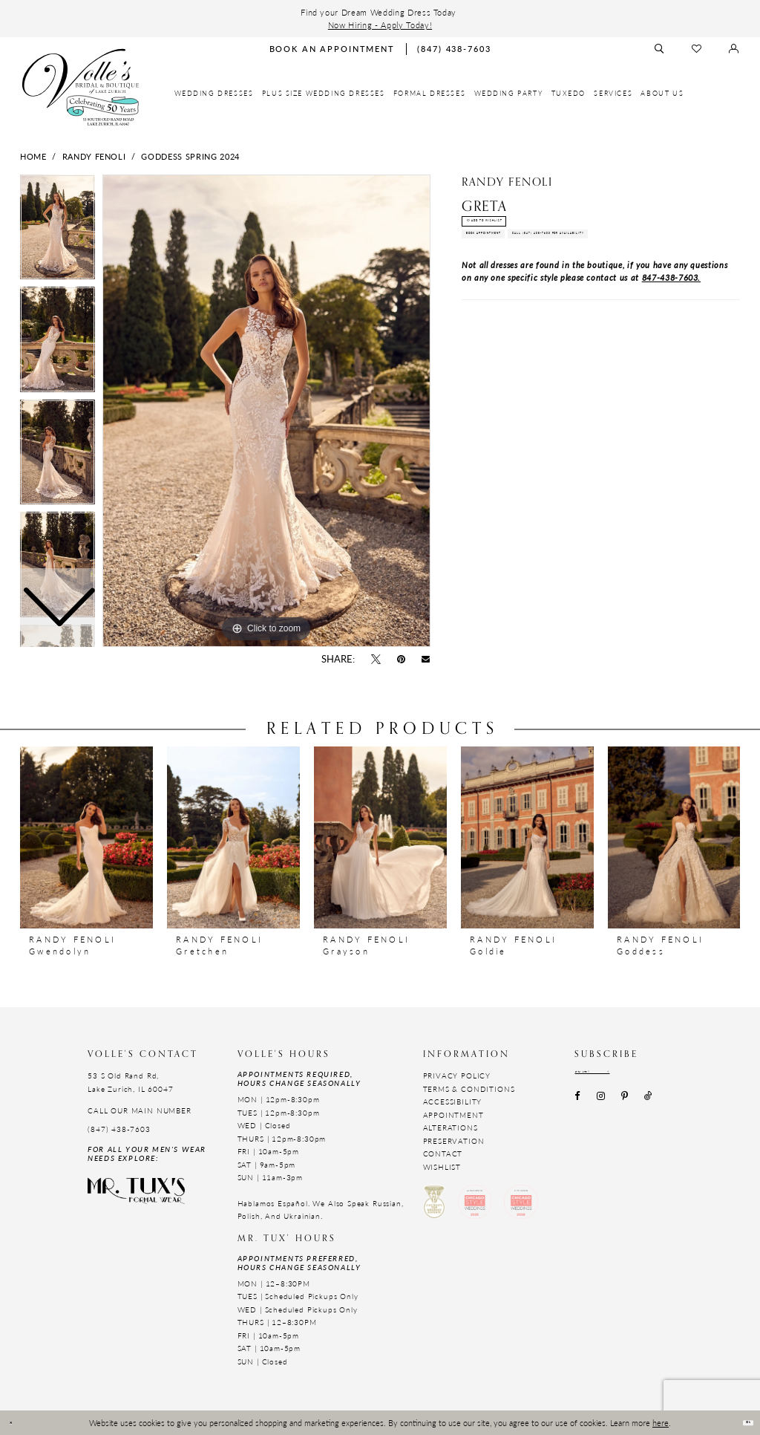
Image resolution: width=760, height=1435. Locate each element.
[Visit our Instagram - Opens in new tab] (600, 1105)
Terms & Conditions (469, 1089)
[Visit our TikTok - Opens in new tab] (648, 1105)
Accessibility (452, 1101)
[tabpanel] (266, 410)
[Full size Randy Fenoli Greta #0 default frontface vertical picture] (266, 410)
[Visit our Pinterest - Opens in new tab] (624, 1105)
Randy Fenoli (94, 156)
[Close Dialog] (18, 1423)
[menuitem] (214, 93)
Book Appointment (524, 268)
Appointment (453, 1115)
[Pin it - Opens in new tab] (401, 660)
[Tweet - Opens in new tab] (375, 660)
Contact (443, 1153)
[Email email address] (626, 1076)
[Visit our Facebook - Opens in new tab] (577, 1105)
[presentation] (86, 837)
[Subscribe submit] (674, 1076)
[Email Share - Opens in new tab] (426, 659)
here (660, 1422)
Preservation (454, 1141)
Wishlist (442, 1167)
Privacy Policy (457, 1075)
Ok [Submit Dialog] (739, 1422)
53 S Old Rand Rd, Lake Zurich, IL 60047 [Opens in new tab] (130, 1081)
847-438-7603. (671, 354)
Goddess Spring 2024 (190, 156)
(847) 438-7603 (119, 1129)
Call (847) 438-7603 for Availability (573, 303)
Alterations (450, 1127)
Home (33, 156)
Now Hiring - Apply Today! (380, 24)
